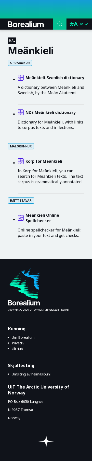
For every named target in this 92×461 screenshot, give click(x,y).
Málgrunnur (21, 146)
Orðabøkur (20, 63)
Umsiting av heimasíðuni (31, 374)
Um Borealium (23, 337)
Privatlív (18, 343)
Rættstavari (21, 200)
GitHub (17, 348)
